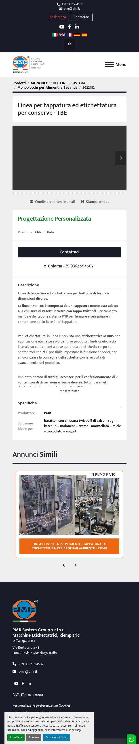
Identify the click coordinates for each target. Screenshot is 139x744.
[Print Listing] (95, 202)
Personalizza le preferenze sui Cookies (42, 706)
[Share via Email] (52, 202)
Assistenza (58, 17)
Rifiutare (33, 737)
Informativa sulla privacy (65, 730)
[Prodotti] (19, 83)
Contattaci (82, 17)
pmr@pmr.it (72, 8)
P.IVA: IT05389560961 (28, 695)
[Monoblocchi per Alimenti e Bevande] (47, 87)
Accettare (16, 737)
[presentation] (63, 564)
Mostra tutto (70, 391)
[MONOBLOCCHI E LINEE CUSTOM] (58, 83)
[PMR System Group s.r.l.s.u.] (25, 611)
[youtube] (61, 27)
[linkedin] (77, 27)
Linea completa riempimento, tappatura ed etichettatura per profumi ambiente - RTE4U (69, 546)
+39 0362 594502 (72, 4)
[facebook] (69, 27)
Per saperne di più (56, 737)
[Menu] (109, 64)
